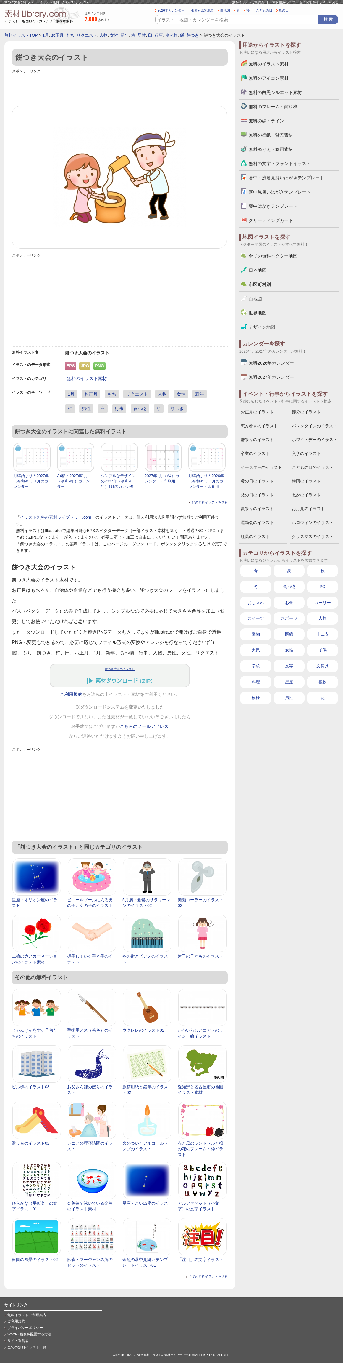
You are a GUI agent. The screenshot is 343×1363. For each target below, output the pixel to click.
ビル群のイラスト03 (31, 1086)
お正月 (57, 35)
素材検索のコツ (283, 2)
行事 (159, 35)
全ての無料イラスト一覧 (26, 1347)
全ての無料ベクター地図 (273, 255)
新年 (125, 35)
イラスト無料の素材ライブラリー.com (55, 517)
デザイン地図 (262, 327)
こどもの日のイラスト (312, 467)
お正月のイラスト (257, 412)
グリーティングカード (271, 220)
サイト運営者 (18, 1341)
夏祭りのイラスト (257, 508)
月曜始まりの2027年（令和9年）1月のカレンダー (31, 481)
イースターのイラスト (261, 467)
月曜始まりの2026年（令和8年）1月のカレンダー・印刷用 (206, 481)
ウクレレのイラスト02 (143, 1030)
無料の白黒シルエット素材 (275, 92)
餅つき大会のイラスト (120, 669)
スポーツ (289, 618)
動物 (256, 634)
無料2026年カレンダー (271, 362)
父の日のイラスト (257, 495)
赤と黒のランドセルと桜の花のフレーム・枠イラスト (200, 1149)
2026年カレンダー (171, 10)
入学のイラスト (306, 453)
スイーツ (255, 618)
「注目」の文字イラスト (200, 1259)
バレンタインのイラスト (314, 426)
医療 (289, 634)
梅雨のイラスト (306, 481)
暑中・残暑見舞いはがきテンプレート (286, 177)
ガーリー (322, 602)
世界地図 (257, 312)
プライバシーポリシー (25, 1328)
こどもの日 (264, 10)
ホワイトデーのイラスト (314, 439)
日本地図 (257, 270)
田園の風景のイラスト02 (35, 1259)
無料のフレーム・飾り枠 (273, 106)
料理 (256, 682)
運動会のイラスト (257, 522)
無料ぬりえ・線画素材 (271, 149)
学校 (256, 666)
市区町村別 (260, 284)
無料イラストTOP (21, 35)
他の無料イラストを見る (210, 502)
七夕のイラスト (306, 495)
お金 (289, 602)
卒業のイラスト (255, 453)
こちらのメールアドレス (144, 726)
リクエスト (87, 35)
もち (70, 35)
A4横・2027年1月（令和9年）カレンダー (73, 481)
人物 (103, 35)
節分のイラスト (306, 412)
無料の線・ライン (266, 120)
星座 (289, 682)
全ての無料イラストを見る (319, 2)
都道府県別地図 (202, 10)
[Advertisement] (119, 88)
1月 (45, 35)
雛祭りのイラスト (257, 439)
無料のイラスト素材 (87, 378)
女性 (114, 35)
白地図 (225, 10)
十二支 (322, 634)
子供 (322, 650)
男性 (142, 35)
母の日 (284, 10)
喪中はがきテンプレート (273, 206)
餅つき (193, 35)
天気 (256, 650)
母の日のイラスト (257, 481)
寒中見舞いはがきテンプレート (280, 191)
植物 (322, 682)
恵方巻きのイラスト (259, 426)
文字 (289, 666)
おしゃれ (255, 602)
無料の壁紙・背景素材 (271, 135)
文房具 (322, 666)
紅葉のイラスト (255, 536)
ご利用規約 (71, 694)
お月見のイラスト (308, 508)
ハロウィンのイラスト (312, 522)
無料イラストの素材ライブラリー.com (169, 1354)
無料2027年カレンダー (271, 377)
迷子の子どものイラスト (200, 956)
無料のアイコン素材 (269, 78)
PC (322, 586)
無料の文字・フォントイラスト (280, 163)
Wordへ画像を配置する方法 (29, 1334)
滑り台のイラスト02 (31, 1143)
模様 (256, 697)
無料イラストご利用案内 (250, 2)
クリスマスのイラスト (312, 536)
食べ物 (171, 35)
